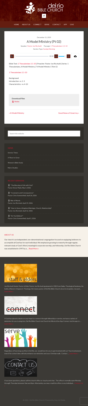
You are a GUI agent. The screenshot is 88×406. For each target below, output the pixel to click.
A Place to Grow (13, 158)
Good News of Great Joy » (68, 113)
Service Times (13, 153)
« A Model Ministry (16, 113)
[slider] (31, 56)
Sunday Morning (49, 49)
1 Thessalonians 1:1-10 (59, 46)
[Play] (12, 56)
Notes (15, 101)
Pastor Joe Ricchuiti (34, 46)
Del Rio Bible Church (44, 8)
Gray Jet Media (59, 400)
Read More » (34, 248)
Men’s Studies (13, 168)
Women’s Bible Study (15, 163)
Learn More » (9, 291)
